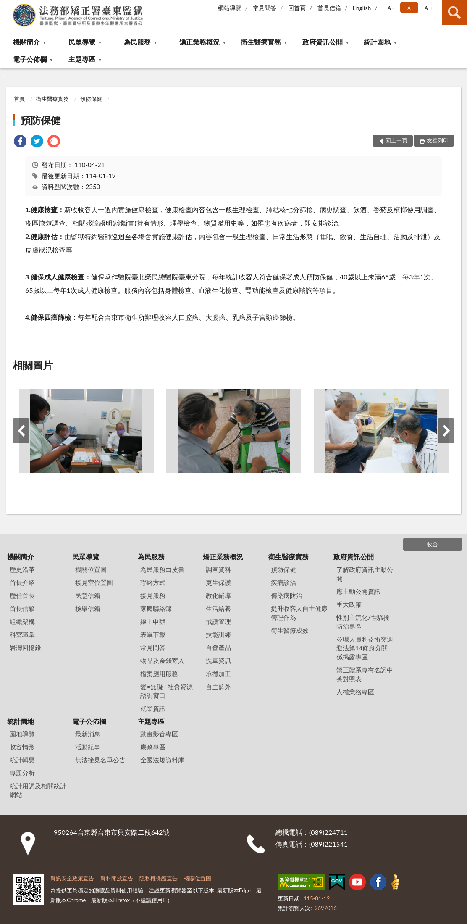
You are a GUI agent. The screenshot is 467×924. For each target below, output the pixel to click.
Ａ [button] (409, 7)
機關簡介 (26, 42)
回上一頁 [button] (396, 140)
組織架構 (22, 621)
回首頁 (297, 7)
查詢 (454, 12)
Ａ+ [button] (428, 7)
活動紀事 (87, 746)
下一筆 (446, 430)
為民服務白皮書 (162, 569)
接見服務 (152, 595)
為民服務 (137, 42)
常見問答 (264, 7)
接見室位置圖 (94, 582)
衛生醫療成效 (290, 630)
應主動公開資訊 (358, 591)
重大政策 (349, 604)
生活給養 (218, 608)
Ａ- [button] (390, 7)
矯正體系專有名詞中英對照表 (364, 674)
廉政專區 (152, 746)
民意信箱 (87, 595)
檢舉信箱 (87, 608)
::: (7, 6)
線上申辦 (152, 621)
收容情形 (22, 746)
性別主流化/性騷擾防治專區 (363, 621)
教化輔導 (218, 595)
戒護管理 (218, 621)
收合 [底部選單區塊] (432, 544)
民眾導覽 (81, 42)
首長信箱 (329, 7)
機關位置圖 (91, 569)
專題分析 (22, 773)
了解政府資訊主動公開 (364, 574)
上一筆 (21, 430)
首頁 (19, 98)
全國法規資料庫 (162, 759)
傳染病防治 (286, 595)
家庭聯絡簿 (156, 608)
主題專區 (81, 59)
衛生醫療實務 (261, 42)
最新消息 (87, 733)
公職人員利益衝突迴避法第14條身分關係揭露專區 (364, 648)
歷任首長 (22, 595)
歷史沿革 (22, 569)
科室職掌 (22, 634)
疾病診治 (283, 582)
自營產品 (218, 647)
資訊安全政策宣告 (72, 878)
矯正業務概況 (199, 42)
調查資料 (218, 569)
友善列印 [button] (438, 140)
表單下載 (152, 634)
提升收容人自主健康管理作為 (299, 613)
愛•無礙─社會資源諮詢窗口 (166, 691)
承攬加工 (218, 673)
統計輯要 (22, 759)
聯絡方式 (152, 582)
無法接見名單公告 (100, 759)
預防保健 (91, 98)
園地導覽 (22, 733)
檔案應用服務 (159, 673)
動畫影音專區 (159, 733)
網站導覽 (229, 7)
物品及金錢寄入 (162, 660)
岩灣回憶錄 (25, 647)
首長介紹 (22, 582)
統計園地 (377, 42)
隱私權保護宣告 (158, 878)
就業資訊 (152, 708)
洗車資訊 (218, 660)
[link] (20, 142)
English (362, 7)
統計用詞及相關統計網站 (38, 790)
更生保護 (218, 582)
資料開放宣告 (116, 878)
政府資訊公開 (322, 42)
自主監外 (218, 686)
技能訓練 (218, 634)
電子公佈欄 (30, 59)
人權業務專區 (355, 691)
